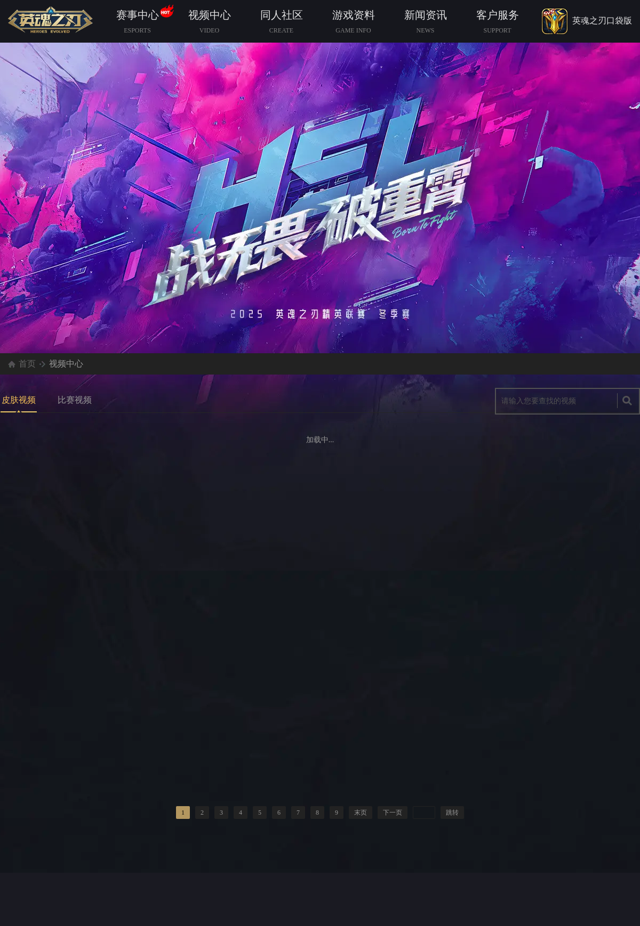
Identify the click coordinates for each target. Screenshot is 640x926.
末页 (360, 812)
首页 (27, 363)
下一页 (392, 812)
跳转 (452, 812)
